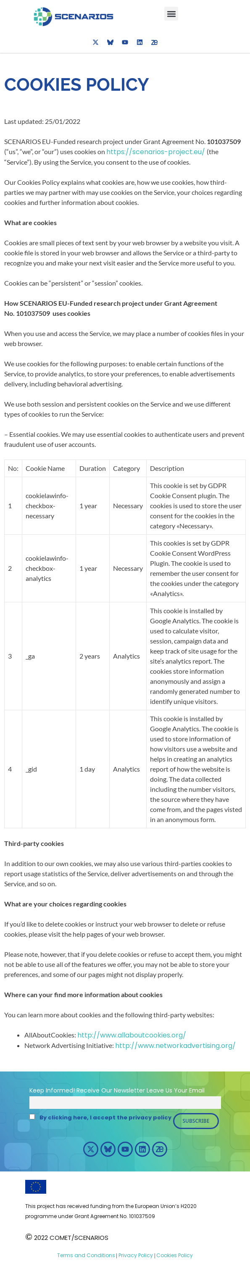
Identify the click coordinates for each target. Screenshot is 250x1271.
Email (197, 1090)
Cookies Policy (174, 1255)
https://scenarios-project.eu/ (156, 152)
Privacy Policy (135, 1255)
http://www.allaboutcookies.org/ (131, 1035)
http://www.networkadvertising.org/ (175, 1045)
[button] (171, 14)
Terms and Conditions (86, 1255)
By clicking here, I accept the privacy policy (105, 1117)
